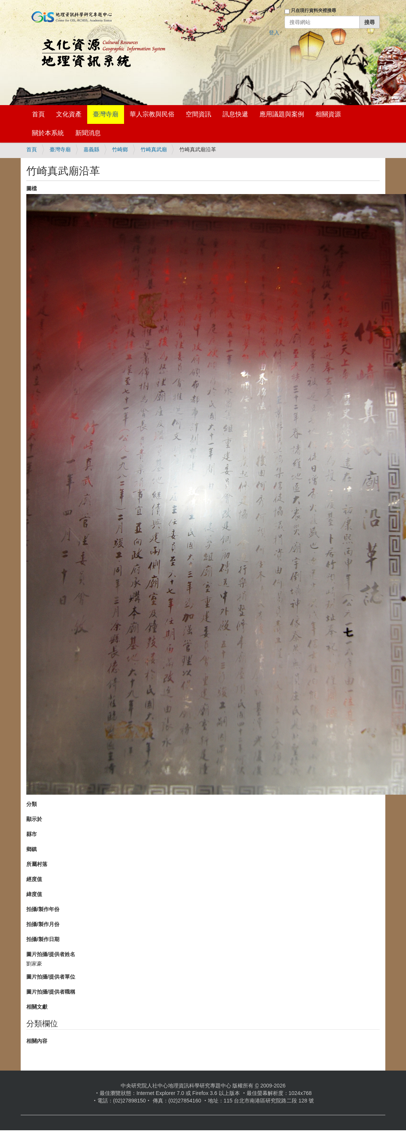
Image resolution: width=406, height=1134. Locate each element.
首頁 (38, 114)
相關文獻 (36, 1007)
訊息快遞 (235, 114)
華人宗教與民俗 (152, 114)
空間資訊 (198, 114)
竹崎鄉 (120, 149)
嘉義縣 (91, 149)
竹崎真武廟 (154, 149)
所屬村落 (36, 864)
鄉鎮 (31, 849)
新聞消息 (88, 133)
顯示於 (34, 819)
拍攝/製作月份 (42, 924)
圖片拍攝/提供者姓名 (50, 954)
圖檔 (31, 188)
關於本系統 (48, 133)
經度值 (34, 879)
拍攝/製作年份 (42, 909)
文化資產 (69, 114)
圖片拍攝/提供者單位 (50, 977)
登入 (274, 33)
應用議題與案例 (281, 114)
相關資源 (328, 114)
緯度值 (34, 894)
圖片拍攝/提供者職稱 (50, 992)
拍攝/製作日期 (42, 939)
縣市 (31, 834)
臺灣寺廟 (105, 114)
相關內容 (36, 1041)
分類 (31, 804)
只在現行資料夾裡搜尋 (313, 10)
